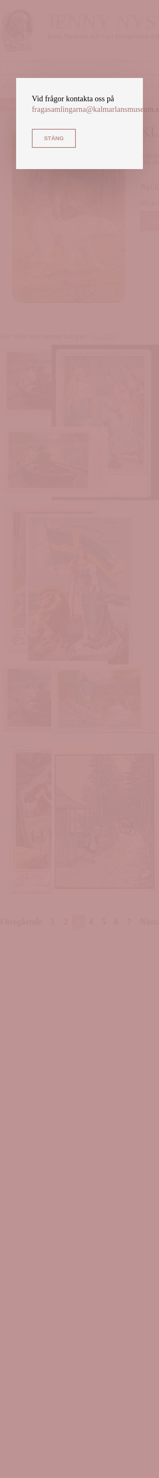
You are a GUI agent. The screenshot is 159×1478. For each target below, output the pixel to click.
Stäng (54, 138)
